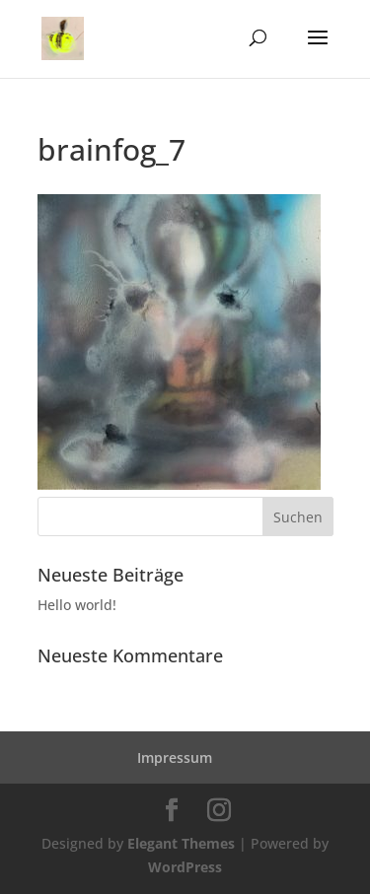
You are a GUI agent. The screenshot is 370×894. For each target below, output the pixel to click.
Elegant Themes (181, 843)
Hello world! (76, 604)
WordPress (185, 867)
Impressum (174, 757)
